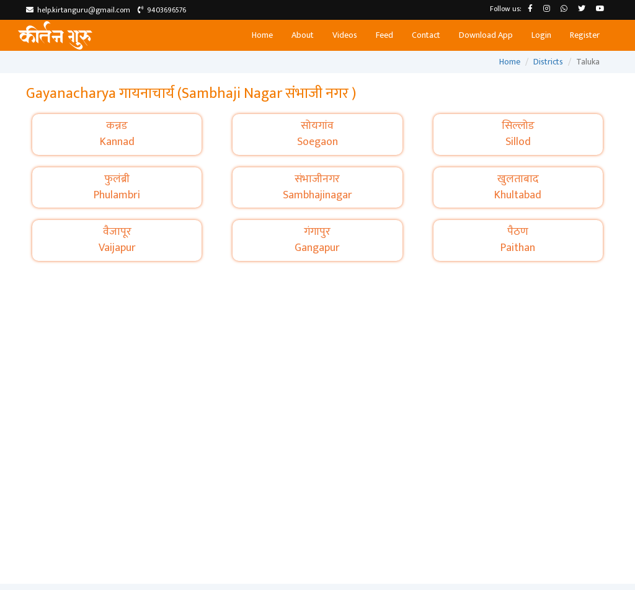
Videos (344, 35)
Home (262, 35)
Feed (384, 35)
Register (585, 35)
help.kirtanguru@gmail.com (78, 10)
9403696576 (162, 10)
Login (541, 35)
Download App (486, 35)
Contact (426, 35)
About (302, 35)
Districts (548, 62)
